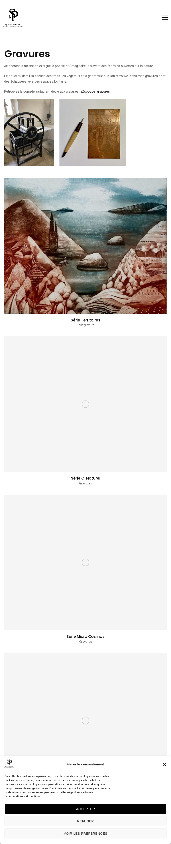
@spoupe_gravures (95, 91)
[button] (164, 764)
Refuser (85, 821)
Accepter (85, 809)
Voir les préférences (85, 833)
